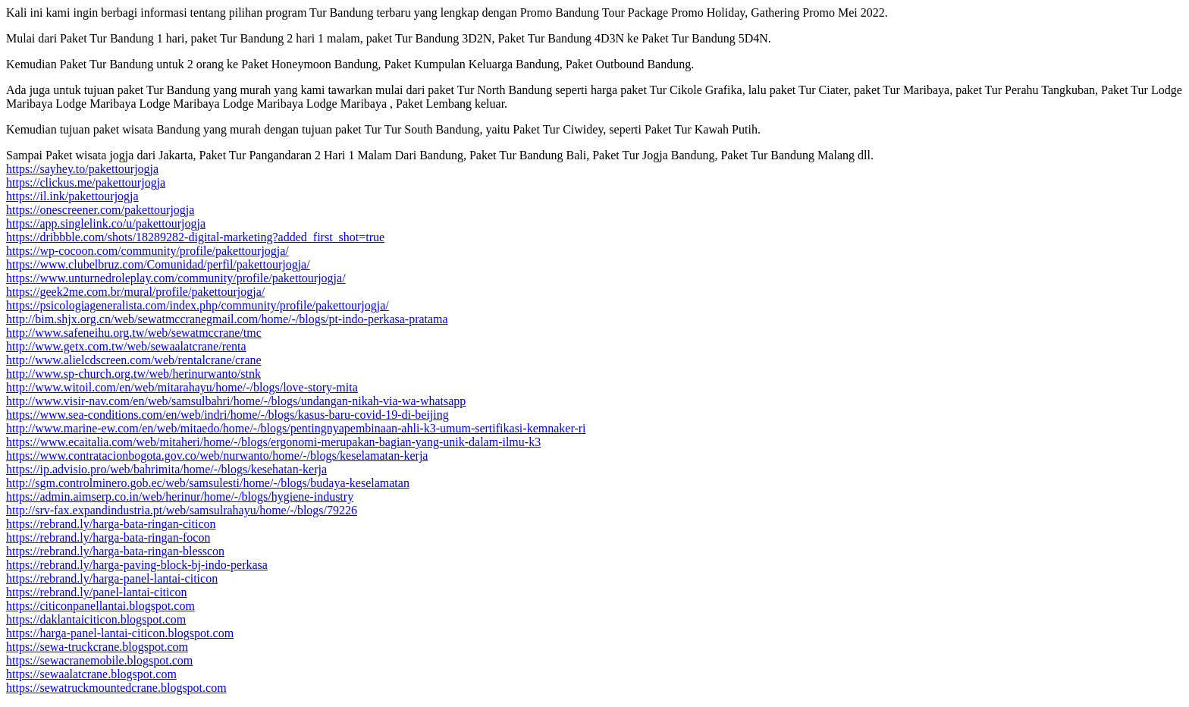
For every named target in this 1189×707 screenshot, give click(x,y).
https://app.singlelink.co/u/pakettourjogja (105, 223)
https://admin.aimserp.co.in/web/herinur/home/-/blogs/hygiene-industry (179, 496)
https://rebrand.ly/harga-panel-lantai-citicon (112, 578)
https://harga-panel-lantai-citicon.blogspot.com (120, 633)
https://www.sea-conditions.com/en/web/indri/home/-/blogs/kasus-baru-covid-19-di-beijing (227, 414)
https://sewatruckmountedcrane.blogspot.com (116, 687)
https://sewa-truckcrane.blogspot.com (97, 646)
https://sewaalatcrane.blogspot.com (91, 674)
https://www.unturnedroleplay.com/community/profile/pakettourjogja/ (176, 278)
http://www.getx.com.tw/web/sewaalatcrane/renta (126, 346)
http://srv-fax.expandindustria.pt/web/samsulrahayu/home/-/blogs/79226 (181, 510)
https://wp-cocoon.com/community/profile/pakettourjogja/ (147, 250)
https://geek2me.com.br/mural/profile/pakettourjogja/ (135, 291)
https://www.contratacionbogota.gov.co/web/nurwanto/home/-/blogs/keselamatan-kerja (217, 455)
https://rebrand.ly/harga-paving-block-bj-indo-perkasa (137, 564)
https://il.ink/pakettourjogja (72, 196)
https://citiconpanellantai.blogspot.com (100, 605)
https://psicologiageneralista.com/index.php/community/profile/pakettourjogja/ (197, 305)
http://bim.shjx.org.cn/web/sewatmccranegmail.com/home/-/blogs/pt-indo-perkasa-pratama (227, 319)
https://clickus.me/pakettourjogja (85, 182)
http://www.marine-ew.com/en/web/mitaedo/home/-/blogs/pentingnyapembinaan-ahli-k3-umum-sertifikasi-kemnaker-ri (296, 428)
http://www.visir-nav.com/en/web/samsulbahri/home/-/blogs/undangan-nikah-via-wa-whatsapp (236, 400)
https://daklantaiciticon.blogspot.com (96, 619)
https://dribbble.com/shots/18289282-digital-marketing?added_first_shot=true (195, 237)
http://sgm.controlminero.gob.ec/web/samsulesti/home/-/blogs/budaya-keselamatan (207, 482)
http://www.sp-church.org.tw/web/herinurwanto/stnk (133, 373)
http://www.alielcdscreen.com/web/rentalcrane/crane (134, 360)
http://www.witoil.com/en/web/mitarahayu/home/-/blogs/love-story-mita (182, 387)
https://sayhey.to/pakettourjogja (82, 168)
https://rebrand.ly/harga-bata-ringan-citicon (111, 523)
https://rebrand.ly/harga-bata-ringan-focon (108, 537)
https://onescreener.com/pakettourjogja (100, 209)
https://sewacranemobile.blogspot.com (99, 660)
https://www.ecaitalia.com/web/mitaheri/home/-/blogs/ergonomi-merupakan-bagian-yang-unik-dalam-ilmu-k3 (273, 441)
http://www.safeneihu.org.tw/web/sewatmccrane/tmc (134, 332)
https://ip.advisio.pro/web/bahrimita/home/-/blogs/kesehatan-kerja (166, 469)
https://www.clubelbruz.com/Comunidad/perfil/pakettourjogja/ (158, 264)
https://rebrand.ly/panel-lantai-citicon (96, 592)
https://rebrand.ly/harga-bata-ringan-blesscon (115, 551)
